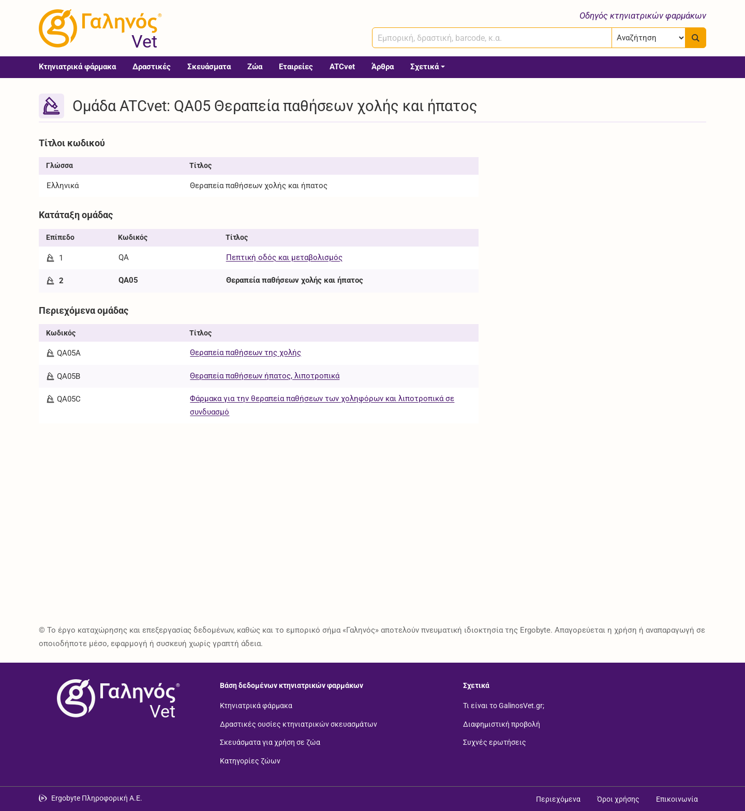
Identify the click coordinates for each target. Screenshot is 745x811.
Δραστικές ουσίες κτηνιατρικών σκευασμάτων (298, 724)
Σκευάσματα (209, 66)
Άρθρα (382, 66)
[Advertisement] (600, 205)
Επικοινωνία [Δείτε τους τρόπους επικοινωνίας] (677, 799)
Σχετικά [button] (424, 66)
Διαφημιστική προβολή (501, 724)
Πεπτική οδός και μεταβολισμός (284, 257)
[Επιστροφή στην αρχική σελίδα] (116, 698)
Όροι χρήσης (618, 799)
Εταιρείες (296, 66)
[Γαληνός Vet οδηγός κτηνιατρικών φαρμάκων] (98, 28)
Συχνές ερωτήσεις (494, 742)
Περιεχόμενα (558, 799)
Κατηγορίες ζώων (250, 760)
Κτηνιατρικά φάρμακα (77, 66)
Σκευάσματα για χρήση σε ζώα (270, 742)
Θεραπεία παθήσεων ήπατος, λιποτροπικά (264, 375)
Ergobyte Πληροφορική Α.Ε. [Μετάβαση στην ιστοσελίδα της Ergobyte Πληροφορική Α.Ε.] (96, 798)
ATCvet (342, 66)
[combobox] (492, 37)
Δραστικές (151, 66)
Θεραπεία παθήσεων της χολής (245, 352)
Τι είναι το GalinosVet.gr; (503, 705)
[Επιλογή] (649, 37)
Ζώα (254, 66)
